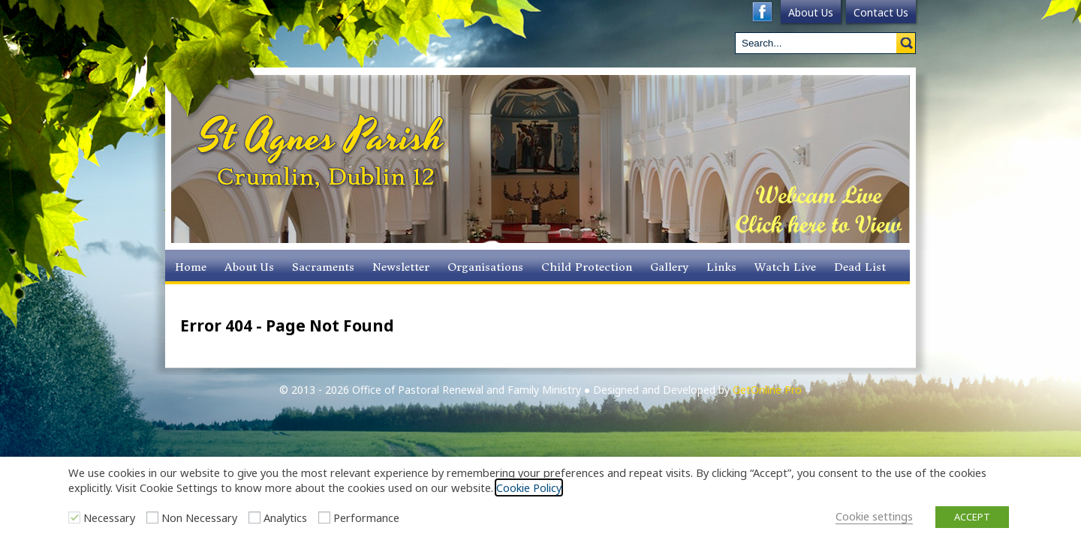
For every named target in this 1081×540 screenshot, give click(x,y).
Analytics (285, 517)
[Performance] (324, 518)
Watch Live (785, 267)
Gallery (669, 267)
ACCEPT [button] (972, 517)
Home (190, 267)
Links (721, 267)
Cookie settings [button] (874, 516)
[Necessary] (74, 518)
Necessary (109, 517)
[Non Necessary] (152, 518)
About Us (810, 12)
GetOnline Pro (767, 389)
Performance (366, 517)
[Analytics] (254, 518)
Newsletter (400, 267)
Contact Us (881, 12)
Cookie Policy (529, 487)
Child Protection (586, 267)
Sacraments (323, 267)
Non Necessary (199, 517)
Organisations (485, 267)
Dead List (860, 267)
